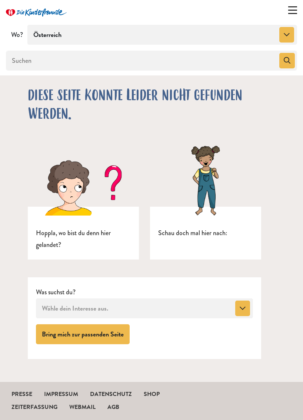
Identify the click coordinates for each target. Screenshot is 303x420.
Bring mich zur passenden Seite (86, 334)
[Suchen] (142, 61)
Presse (21, 394)
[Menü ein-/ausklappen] (292, 12)
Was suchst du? (56, 292)
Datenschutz (111, 394)
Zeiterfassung (34, 407)
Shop (152, 394)
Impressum (61, 394)
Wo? (17, 35)
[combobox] (162, 35)
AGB (113, 407)
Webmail (82, 407)
